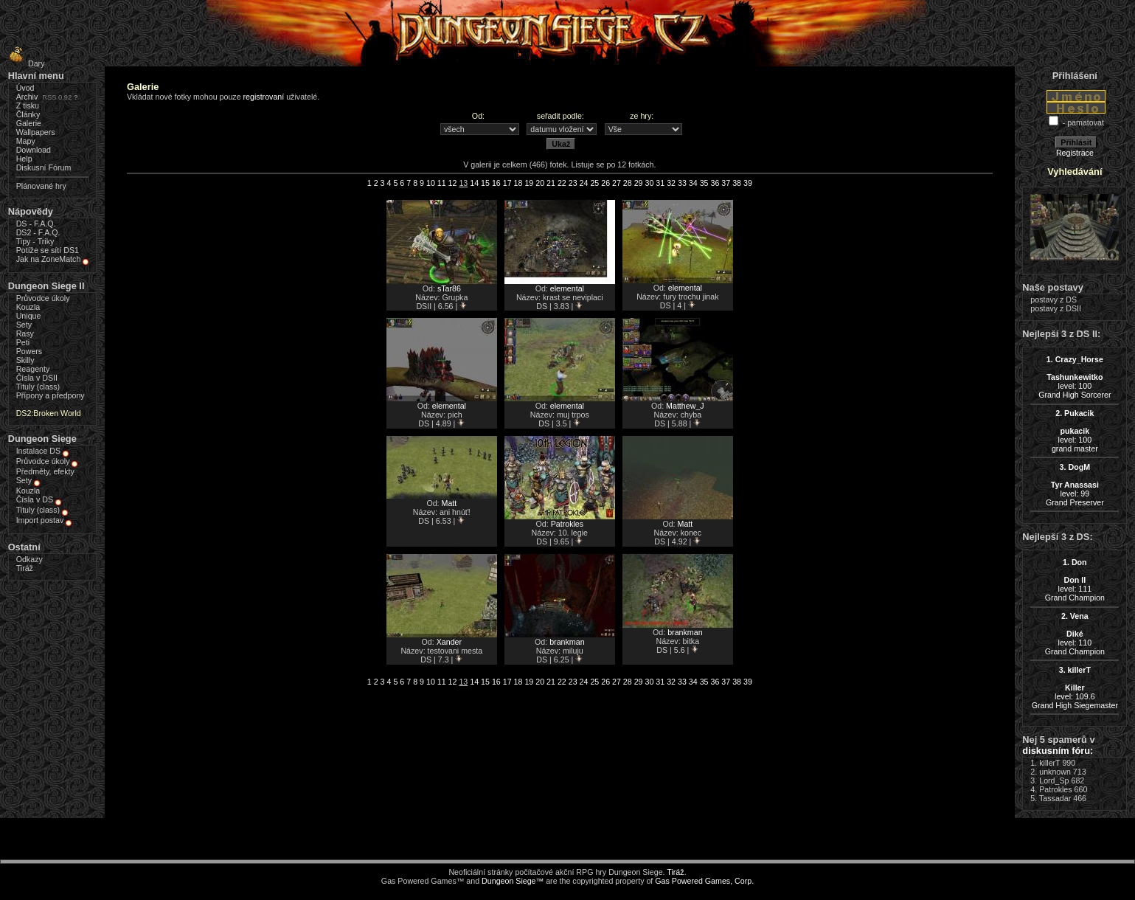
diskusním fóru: (1057, 750)
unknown (1055, 771)
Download (33, 149)
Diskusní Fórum (44, 167)
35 (704, 183)
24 (584, 183)
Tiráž (24, 568)
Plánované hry (41, 185)
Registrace (1075, 152)
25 (594, 183)
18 (518, 183)
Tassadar (1055, 798)
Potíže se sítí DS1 (47, 250)
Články (28, 114)
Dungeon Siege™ (513, 880)
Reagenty (33, 368)
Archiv (27, 96)
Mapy (25, 140)
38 (736, 183)
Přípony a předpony (50, 395)
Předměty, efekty (45, 471)
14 (474, 183)
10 (430, 183)
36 (714, 183)
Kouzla (28, 306)
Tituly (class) (38, 386)
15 (485, 183)
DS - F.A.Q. (36, 223)
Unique (28, 315)
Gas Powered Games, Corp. (704, 880)
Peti (22, 342)
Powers (29, 351)
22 (562, 183)
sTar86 (449, 288)
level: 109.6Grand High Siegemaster (1075, 687)
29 (638, 183)
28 (627, 183)
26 (605, 183)
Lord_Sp (1054, 780)
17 (507, 183)
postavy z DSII (1055, 308)
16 (496, 183)
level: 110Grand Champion (1075, 634)
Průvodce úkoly (43, 298)
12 (452, 183)
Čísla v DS (34, 499)
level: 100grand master (1075, 431)
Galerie (28, 123)
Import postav (40, 520)
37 (725, 183)
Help (24, 158)
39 (747, 183)
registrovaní (264, 96)
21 (550, 183)
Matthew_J (685, 405)
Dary (24, 63)
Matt (449, 503)
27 (616, 183)
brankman (566, 641)
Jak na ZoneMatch (48, 259)
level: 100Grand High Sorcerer (1074, 377)
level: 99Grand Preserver (1075, 485)
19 (528, 183)
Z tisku (27, 105)
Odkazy (29, 559)
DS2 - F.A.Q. (38, 232)
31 (660, 183)
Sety (24, 324)
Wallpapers (35, 132)
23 (573, 183)
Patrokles (567, 523)
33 (682, 183)
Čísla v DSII (37, 377)
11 (441, 183)
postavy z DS (1053, 299)
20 (539, 183)
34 (693, 183)
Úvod (25, 87)
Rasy (25, 333)
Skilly (25, 360)
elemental (567, 288)
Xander (449, 641)
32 (671, 183)
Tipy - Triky (35, 241)
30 (649, 183)
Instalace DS (38, 450)
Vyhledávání (1074, 171)
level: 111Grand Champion (1075, 580)
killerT (1049, 762)
